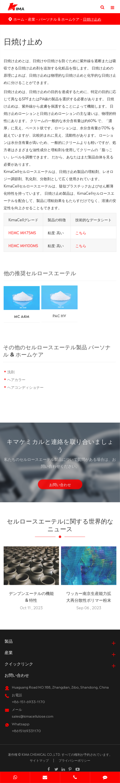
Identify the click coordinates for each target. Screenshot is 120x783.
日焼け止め (92, 19)
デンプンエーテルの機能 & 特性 (31, 594)
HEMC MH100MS (23, 245)
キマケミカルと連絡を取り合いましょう (60, 446)
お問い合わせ (60, 486)
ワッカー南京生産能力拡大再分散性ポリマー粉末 (88, 594)
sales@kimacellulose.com (32, 716)
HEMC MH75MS (22, 232)
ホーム (18, 19)
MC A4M (21, 313)
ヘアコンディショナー (25, 387)
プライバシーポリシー (74, 760)
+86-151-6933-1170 (28, 701)
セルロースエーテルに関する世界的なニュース (60, 525)
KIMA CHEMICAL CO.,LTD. (41, 754)
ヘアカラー (16, 379)
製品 (9, 641)
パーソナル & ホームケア (59, 19)
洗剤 (11, 371)
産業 (31, 19)
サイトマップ (39, 760)
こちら (80, 232)
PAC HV (59, 312)
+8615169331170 (26, 730)
